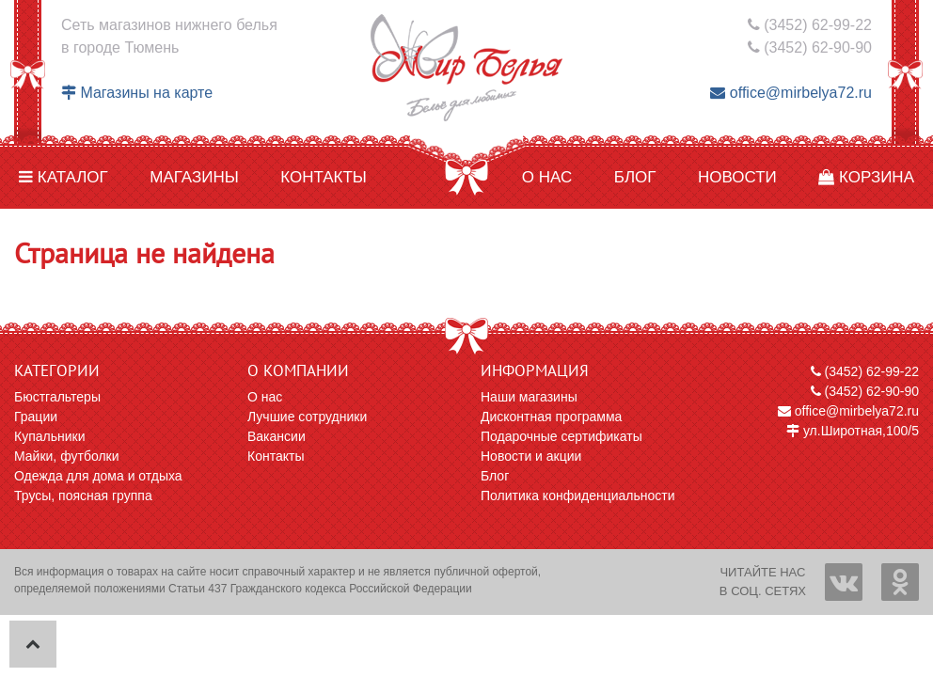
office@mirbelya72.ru (791, 93)
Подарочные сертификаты (561, 436)
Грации (35, 416)
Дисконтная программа (551, 416)
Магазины (194, 177)
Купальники (49, 436)
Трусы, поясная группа (83, 495)
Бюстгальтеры (57, 396)
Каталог (63, 177)
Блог (635, 177)
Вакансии (276, 436)
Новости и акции (531, 456)
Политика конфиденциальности (578, 495)
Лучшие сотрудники (307, 416)
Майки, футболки (66, 456)
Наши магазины (529, 396)
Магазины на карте (137, 93)
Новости (737, 177)
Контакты (323, 177)
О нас (547, 177)
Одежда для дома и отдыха (98, 475)
